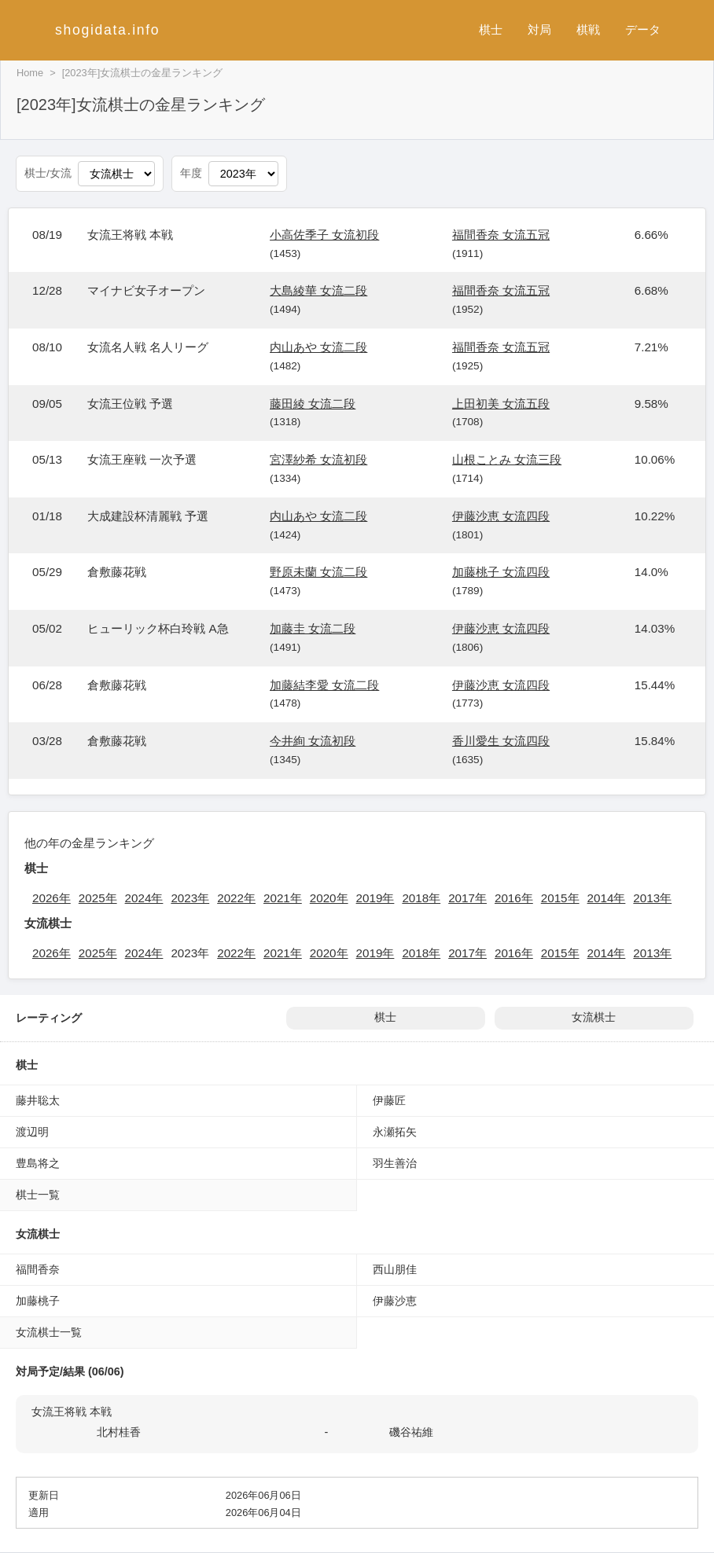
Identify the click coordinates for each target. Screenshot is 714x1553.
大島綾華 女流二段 (318, 290)
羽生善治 (395, 1163)
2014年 (606, 898)
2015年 (560, 898)
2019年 (375, 898)
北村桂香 (119, 1432)
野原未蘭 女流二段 (318, 571)
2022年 (236, 898)
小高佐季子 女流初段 (324, 234)
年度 (191, 173)
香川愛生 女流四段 (501, 740)
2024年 (144, 898)
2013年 (652, 898)
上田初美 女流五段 (501, 403)
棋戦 (588, 29)
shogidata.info (107, 30)
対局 (539, 29)
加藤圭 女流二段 (312, 628)
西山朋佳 (395, 1269)
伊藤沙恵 (395, 1300)
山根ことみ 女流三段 (506, 459)
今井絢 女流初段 (312, 740)
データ (643, 29)
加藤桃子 (38, 1300)
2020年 (329, 898)
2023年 (190, 898)
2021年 (282, 898)
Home (30, 73)
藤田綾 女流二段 (312, 403)
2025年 (98, 898)
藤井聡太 (38, 1100)
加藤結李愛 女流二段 (324, 685)
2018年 (421, 898)
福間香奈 (38, 1269)
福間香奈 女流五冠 (501, 234)
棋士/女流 (48, 173)
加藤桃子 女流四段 (501, 571)
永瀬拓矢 (395, 1131)
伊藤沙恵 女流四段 (501, 516)
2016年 (514, 898)
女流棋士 (594, 1017)
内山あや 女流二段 (318, 347)
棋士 (490, 29)
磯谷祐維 (411, 1432)
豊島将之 (38, 1163)
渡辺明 (32, 1131)
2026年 (51, 898)
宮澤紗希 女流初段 (318, 459)
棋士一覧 (38, 1194)
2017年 (467, 898)
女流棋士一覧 (49, 1332)
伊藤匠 (389, 1100)
